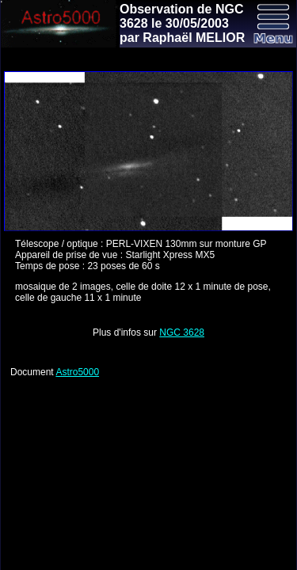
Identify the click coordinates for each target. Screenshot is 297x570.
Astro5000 (77, 372)
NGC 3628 (181, 332)
